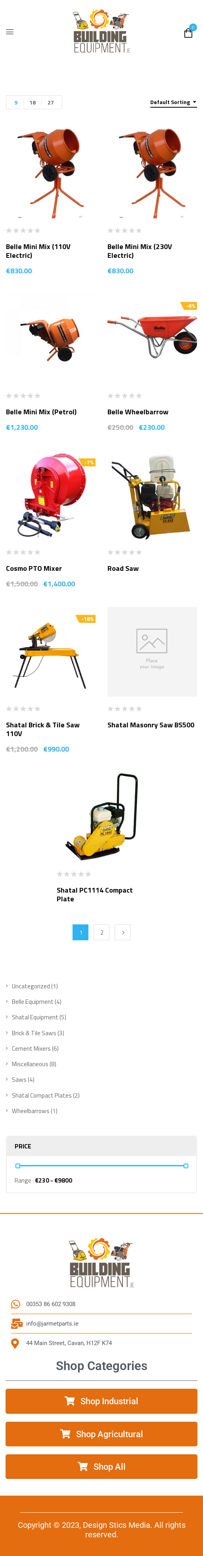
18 (32, 102)
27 (51, 102)
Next (122, 932)
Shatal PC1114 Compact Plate (95, 894)
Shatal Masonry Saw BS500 (150, 724)
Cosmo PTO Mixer (34, 568)
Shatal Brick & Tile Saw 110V (43, 729)
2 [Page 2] (101, 932)
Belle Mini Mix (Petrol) (41, 411)
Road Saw (123, 568)
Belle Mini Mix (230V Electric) (139, 251)
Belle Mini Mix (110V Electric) (38, 251)
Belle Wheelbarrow (138, 411)
